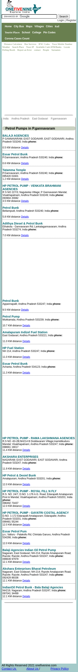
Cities (49, 26)
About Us (32, 668)
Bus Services (30, 44)
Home (8, 26)
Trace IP (30, 47)
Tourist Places (12, 32)
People (46, 50)
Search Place (18, 47)
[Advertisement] (39, 83)
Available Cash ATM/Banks (49, 47)
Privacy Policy (60, 668)
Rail (57, 26)
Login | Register (66, 20)
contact (37, 50)
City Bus (19, 26)
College (36, 32)
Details (25, 147)
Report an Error (24, 50)
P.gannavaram (59, 118)
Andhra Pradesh (20, 118)
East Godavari (40, 118)
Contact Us (9, 668)
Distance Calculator (13, 44)
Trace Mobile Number (62, 44)
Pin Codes (49, 32)
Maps (29, 26)
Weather (6, 47)
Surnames (55, 50)
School (26, 32)
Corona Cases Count (17, 38)
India (6, 118)
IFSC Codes (44, 44)
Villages (39, 26)
